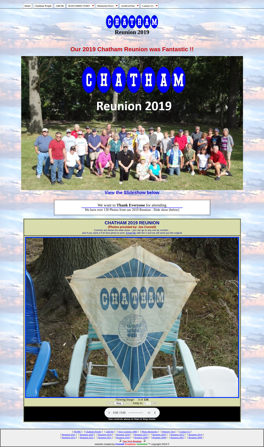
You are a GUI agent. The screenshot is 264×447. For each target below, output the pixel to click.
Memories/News (107, 5)
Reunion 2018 (123, 434)
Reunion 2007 (177, 437)
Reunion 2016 (159, 434)
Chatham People (43, 5)
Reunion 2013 (68, 437)
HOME (77, 431)
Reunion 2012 (87, 437)
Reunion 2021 (68, 434)
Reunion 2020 (86, 434)
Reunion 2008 (159, 437)
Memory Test (168, 431)
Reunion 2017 (141, 434)
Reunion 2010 (123, 437)
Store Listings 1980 (127, 431)
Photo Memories (150, 431)
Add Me (60, 5)
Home (28, 5)
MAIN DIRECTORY (81, 5)
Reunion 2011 (105, 437)
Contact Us (150, 5)
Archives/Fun (130, 5)
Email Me (131, 233)
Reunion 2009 (141, 437)
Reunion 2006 (195, 437)
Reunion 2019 (104, 434)
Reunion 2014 (195, 434)
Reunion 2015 (177, 434)
